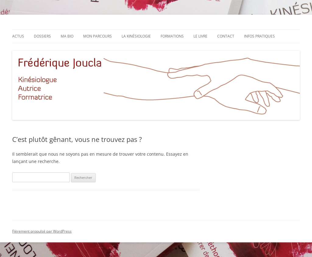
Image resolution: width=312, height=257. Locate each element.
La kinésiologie (136, 36)
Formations (172, 36)
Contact (225, 36)
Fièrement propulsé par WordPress (42, 231)
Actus (18, 36)
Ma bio (67, 36)
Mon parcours (97, 36)
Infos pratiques (259, 36)
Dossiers (42, 36)
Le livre (200, 36)
